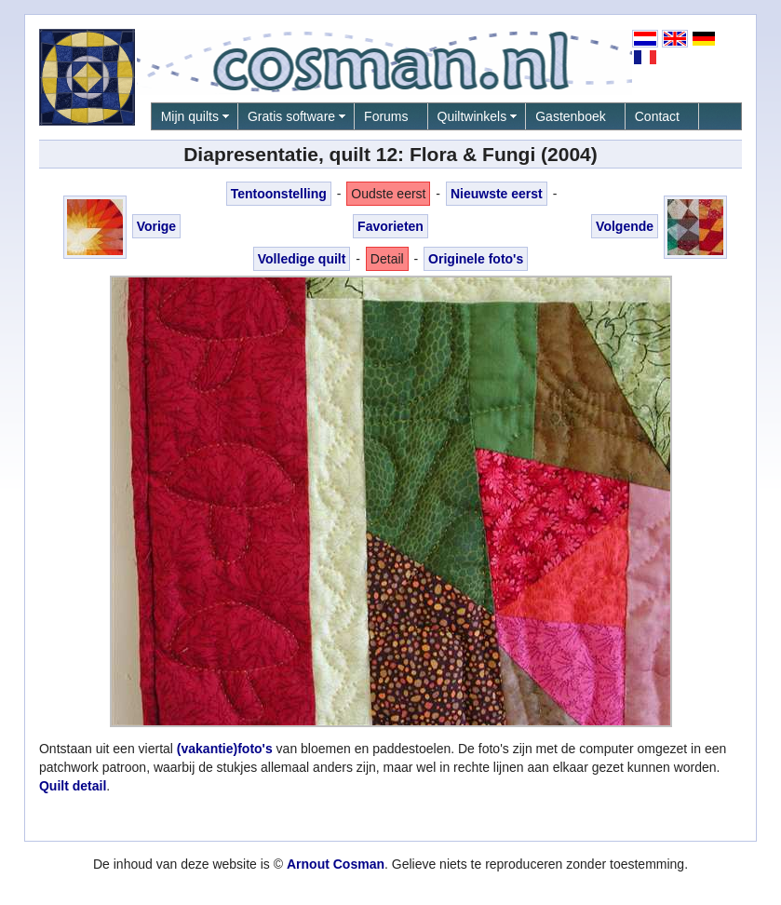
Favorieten (390, 226)
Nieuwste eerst (497, 193)
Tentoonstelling (279, 193)
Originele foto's (475, 258)
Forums (386, 116)
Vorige (157, 226)
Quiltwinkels (472, 116)
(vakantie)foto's (225, 748)
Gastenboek (570, 116)
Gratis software (291, 116)
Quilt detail (72, 785)
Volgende (624, 226)
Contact (657, 116)
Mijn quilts (190, 116)
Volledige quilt (302, 258)
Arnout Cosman (335, 864)
